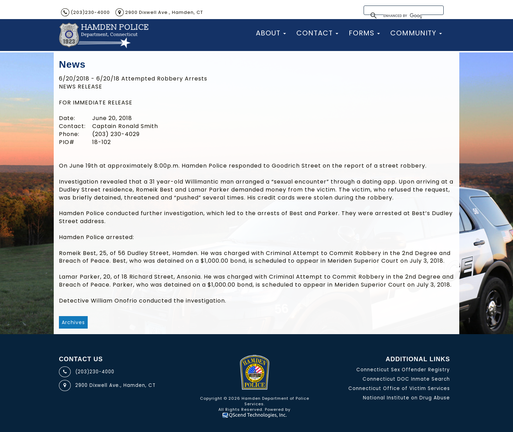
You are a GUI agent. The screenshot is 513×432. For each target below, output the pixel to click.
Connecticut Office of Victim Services (399, 388)
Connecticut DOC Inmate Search (406, 379)
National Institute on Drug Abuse (406, 398)
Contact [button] (317, 33)
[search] (402, 16)
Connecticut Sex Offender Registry (403, 369)
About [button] (271, 33)
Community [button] (416, 33)
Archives (73, 322)
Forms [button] (364, 33)
